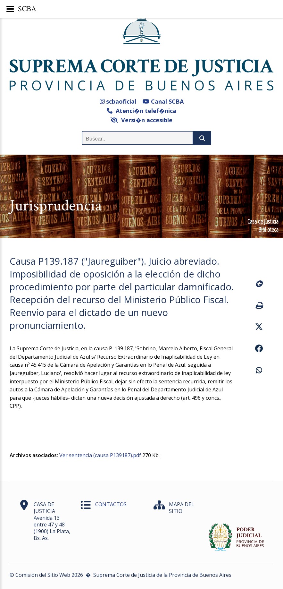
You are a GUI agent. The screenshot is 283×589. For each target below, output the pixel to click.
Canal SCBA (163, 101)
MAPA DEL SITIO (181, 508)
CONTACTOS (111, 504)
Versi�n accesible (141, 120)
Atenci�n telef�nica (141, 111)
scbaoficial (118, 101)
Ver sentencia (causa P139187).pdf (100, 455)
